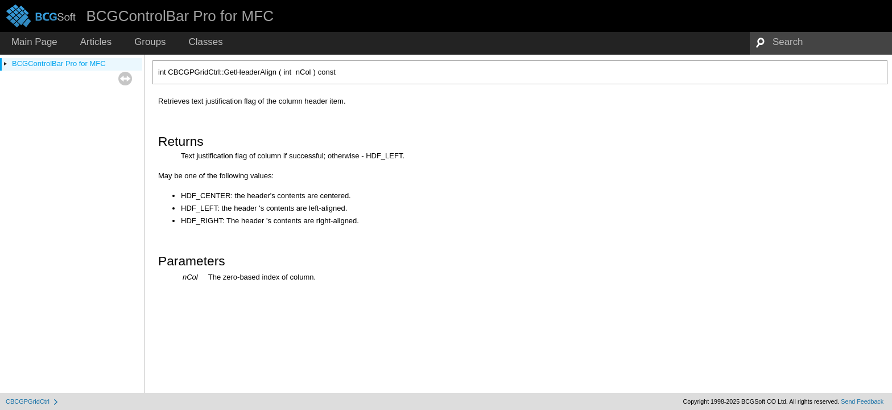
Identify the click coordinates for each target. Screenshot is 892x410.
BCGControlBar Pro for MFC (59, 63)
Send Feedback (862, 401)
